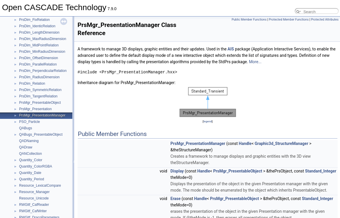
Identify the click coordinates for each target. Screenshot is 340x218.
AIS (230, 49)
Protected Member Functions (289, 19)
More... (255, 61)
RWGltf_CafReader (34, 205)
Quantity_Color (30, 160)
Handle (245, 143)
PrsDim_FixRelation (34, 20)
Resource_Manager (34, 192)
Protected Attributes (325, 19)
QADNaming (28, 141)
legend (207, 121)
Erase (175, 198)
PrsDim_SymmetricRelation (40, 90)
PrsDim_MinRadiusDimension (42, 52)
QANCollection (30, 154)
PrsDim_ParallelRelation (38, 64)
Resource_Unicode (34, 198)
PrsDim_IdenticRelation (37, 26)
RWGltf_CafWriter (33, 211)
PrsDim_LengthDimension (39, 32)
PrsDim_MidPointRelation (39, 45)
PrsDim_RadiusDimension (39, 77)
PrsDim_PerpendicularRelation (43, 71)
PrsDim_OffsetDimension (38, 58)
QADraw (25, 147)
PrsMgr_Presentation (35, 109)
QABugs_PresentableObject (41, 134)
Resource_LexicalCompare (40, 186)
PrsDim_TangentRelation (38, 96)
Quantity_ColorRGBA (35, 166)
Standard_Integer (320, 171)
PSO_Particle (29, 122)
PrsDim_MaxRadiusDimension (42, 39)
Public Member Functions (249, 19)
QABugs (25, 128)
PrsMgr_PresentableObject (40, 103)
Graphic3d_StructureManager (281, 143)
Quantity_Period (31, 179)
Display (177, 171)
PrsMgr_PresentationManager (42, 115)
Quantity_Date (30, 173)
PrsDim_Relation (32, 83)
